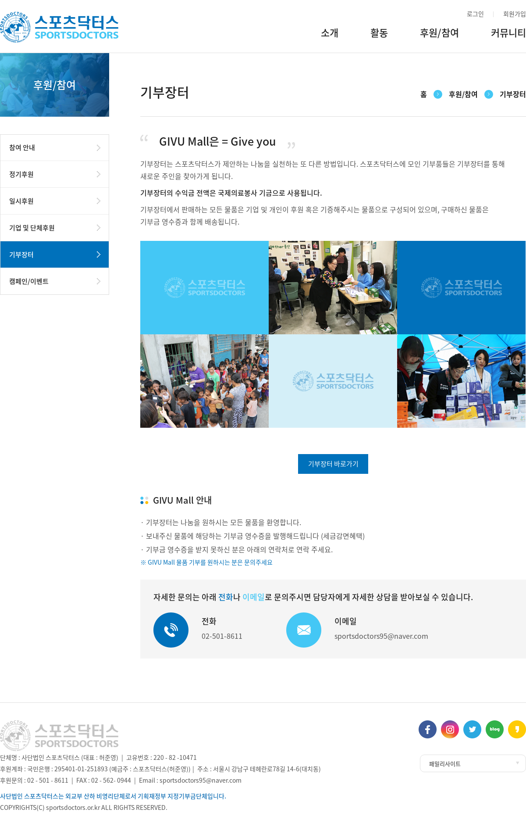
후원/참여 (439, 35)
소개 (329, 35)
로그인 (475, 13)
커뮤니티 (508, 35)
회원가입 (514, 13)
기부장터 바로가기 (333, 464)
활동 (379, 35)
